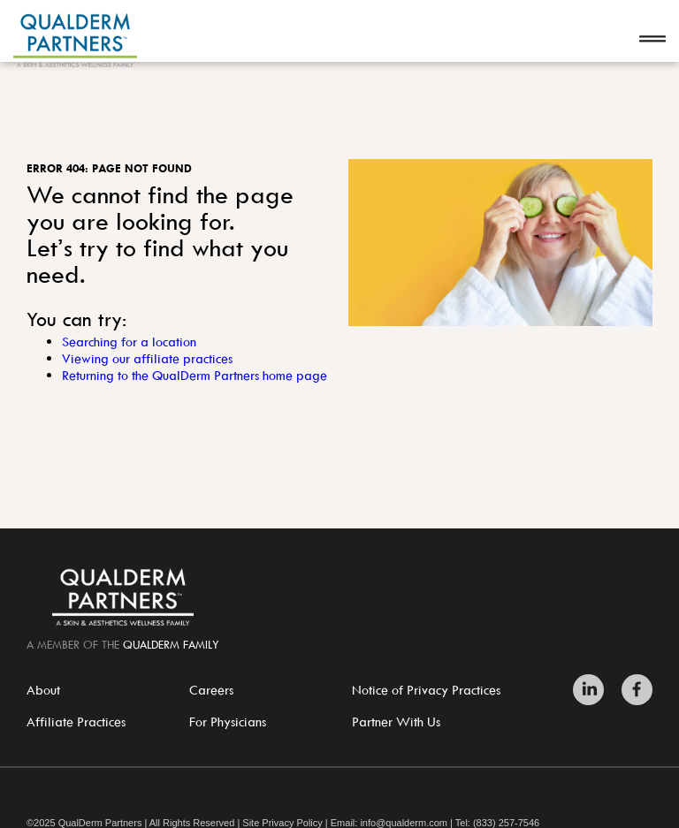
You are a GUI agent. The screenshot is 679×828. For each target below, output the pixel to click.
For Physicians (227, 721)
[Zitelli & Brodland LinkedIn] (593, 689)
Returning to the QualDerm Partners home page (194, 375)
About (43, 689)
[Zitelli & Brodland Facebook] (632, 689)
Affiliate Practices (76, 721)
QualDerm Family (171, 644)
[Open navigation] (652, 40)
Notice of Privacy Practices (426, 689)
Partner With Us (396, 721)
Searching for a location (129, 341)
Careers (211, 689)
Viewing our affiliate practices (147, 358)
